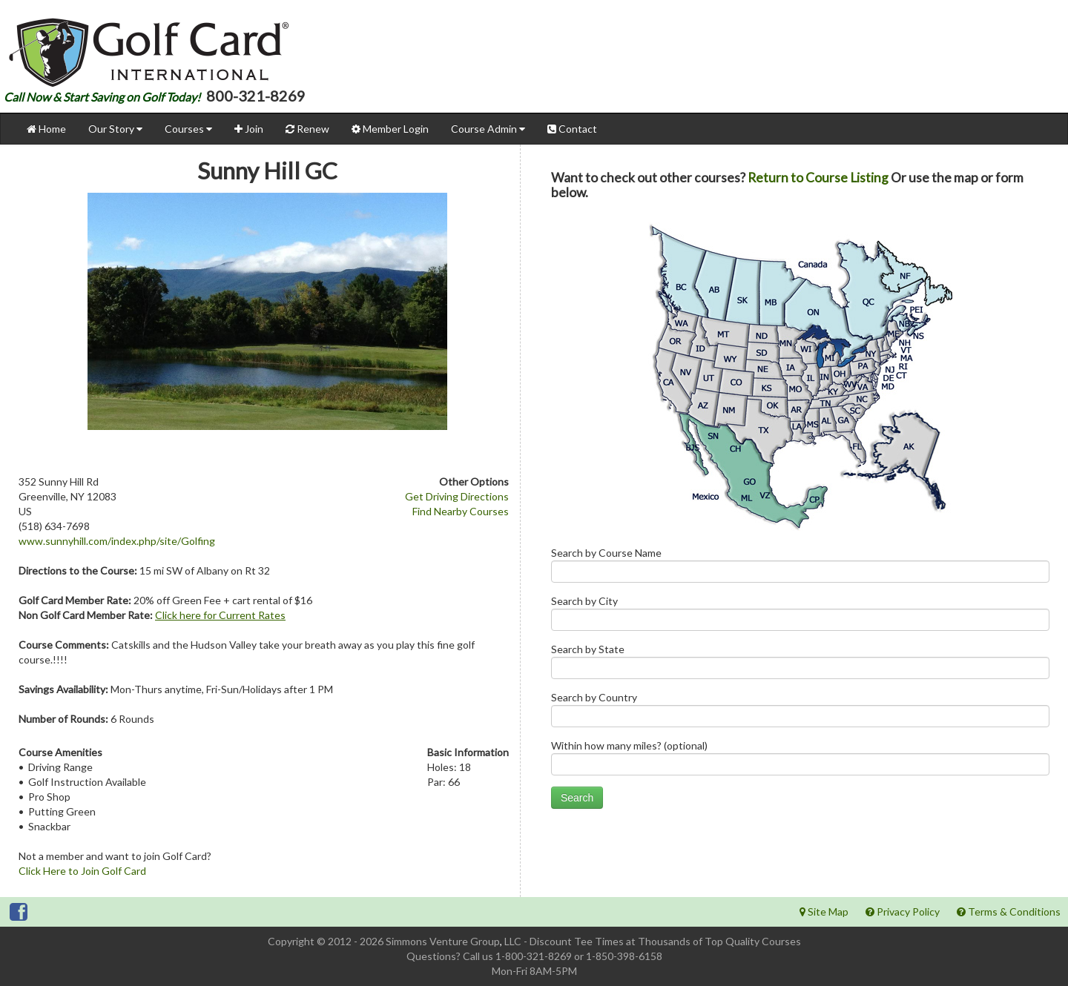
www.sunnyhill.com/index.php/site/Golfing (117, 541)
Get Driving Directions (457, 496)
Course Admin (488, 128)
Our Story (115, 128)
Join (248, 128)
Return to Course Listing (818, 177)
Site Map (824, 911)
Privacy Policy (903, 911)
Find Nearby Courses (460, 511)
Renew (307, 128)
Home (46, 128)
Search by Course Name (800, 568)
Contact (572, 128)
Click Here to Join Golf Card (82, 870)
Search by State (800, 664)
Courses (188, 128)
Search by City (800, 616)
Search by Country (800, 713)
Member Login (390, 128)
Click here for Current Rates (220, 615)
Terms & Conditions (1009, 911)
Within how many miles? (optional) (800, 761)
